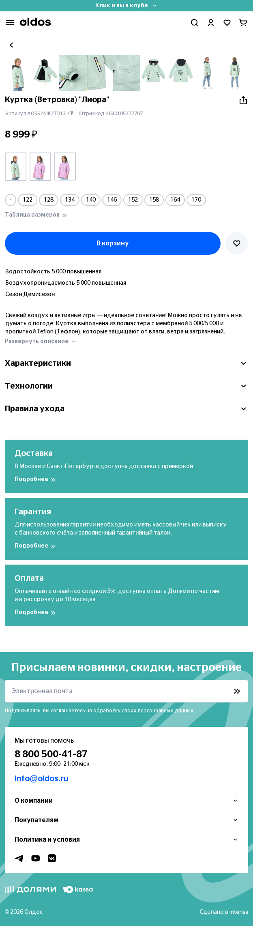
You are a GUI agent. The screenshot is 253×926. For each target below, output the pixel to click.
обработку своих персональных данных (143, 710)
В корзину (112, 243)
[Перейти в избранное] (227, 23)
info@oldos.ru (42, 779)
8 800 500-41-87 (51, 754)
